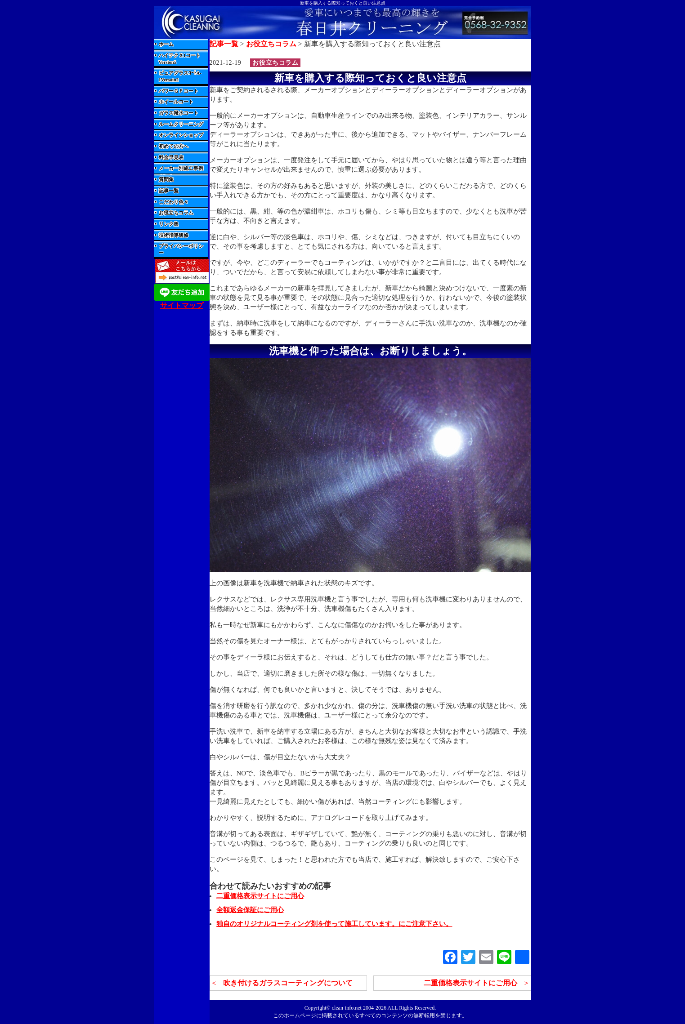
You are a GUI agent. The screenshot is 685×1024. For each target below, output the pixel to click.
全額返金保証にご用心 (250, 909)
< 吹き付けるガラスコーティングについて (282, 983)
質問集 (166, 179)
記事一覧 (169, 190)
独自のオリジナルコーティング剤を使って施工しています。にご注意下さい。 (334, 923)
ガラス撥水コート (178, 113)
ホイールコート (176, 101)
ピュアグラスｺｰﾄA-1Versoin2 (180, 76)
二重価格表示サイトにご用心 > (475, 983)
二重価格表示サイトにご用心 (260, 895)
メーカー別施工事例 (181, 168)
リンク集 (169, 224)
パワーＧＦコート (178, 91)
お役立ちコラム (176, 212)
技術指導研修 (173, 235)
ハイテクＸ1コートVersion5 (180, 59)
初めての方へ (173, 146)
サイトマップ (181, 305)
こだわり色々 (173, 202)
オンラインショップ (181, 135)
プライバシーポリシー (181, 249)
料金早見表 (171, 157)
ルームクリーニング (181, 124)
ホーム (166, 44)
